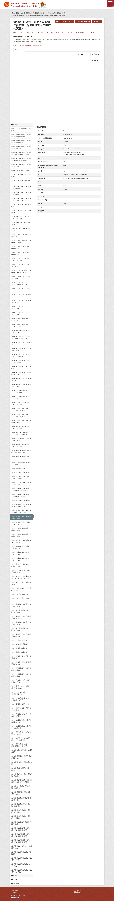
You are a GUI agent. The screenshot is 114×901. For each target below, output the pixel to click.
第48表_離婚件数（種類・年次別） (20, 457)
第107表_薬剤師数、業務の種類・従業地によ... (21, 793)
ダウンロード (68, 21)
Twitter (14, 879)
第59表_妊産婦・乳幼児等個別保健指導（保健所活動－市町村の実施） (40, 15)
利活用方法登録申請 (83, 21)
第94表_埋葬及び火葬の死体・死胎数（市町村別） (21, 715)
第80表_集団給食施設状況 (19, 640)
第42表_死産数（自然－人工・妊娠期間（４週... (21, 421)
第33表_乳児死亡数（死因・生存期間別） (21, 367)
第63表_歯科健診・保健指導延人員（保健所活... (21, 541)
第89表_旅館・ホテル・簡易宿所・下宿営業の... (20, 687)
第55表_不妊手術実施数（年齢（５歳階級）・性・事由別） (20, 495)
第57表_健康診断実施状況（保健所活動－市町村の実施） (21, 505)
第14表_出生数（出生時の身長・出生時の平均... (21, 253)
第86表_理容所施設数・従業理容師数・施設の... (21, 669)
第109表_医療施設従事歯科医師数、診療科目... (20, 805)
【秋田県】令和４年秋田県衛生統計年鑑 (49, 13)
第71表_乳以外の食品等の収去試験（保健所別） (21, 589)
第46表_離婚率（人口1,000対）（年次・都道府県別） (20, 445)
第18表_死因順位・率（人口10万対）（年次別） (21, 277)
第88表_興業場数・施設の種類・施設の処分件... (21, 681)
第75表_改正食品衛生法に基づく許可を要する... (21, 611)
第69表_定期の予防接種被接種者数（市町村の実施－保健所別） (21, 577)
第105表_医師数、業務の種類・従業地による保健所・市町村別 (21, 781)
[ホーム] (13, 13)
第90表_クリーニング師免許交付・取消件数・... (20, 693)
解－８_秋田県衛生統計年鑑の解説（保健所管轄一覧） (21, 141)
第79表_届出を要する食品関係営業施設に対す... (21, 635)
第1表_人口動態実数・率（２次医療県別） (21, 175)
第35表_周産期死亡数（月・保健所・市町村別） (21, 379)
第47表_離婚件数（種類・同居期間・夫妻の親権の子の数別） (21, 451)
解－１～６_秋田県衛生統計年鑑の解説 (21, 129)
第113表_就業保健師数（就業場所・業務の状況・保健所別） (20, 829)
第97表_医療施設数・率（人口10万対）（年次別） (21, 733)
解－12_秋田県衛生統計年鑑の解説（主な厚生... (21, 165)
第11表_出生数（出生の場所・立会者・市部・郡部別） (21, 235)
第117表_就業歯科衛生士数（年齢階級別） (21, 853)
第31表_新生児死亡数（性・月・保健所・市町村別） (21, 355)
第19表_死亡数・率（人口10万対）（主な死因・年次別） (20, 283)
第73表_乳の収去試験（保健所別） (20, 599)
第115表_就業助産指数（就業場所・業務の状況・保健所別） (20, 841)
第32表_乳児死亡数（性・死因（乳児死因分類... (20, 361)
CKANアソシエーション (18, 895)
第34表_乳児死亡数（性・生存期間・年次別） (21, 373)
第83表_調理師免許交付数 (19, 652)
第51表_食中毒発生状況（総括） (21, 472)
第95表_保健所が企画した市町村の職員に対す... (21, 721)
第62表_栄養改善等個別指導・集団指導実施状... (21, 535)
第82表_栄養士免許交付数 (19, 648)
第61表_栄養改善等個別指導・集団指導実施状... (21, 529)
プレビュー (19, 49)
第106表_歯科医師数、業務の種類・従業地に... (20, 787)
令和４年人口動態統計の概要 (20, 170)
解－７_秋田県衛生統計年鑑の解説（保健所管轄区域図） (21, 135)
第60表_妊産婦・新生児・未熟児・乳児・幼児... (20, 523)
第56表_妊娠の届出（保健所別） (21, 500)
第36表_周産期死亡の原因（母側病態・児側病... (21, 385)
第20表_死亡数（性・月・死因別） (20, 289)
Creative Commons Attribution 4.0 (73, 149)
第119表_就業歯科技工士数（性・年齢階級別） (21, 865)
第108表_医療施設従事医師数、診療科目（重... (21, 799)
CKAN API (14, 892)
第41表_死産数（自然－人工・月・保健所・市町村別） (20, 415)
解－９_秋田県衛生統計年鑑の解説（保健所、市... (21, 147)
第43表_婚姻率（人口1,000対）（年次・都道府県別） (20, 427)
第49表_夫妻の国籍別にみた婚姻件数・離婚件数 (21, 463)
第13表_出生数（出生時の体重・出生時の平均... (21, 247)
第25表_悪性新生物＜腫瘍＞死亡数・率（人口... (21, 319)
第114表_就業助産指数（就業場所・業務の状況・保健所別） (20, 835)
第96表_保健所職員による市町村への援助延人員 (21, 727)
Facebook (15, 883)
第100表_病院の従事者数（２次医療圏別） (21, 751)
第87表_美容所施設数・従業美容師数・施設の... (21, 675)
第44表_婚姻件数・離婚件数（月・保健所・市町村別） (19, 433)
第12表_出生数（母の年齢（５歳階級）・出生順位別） (21, 241)
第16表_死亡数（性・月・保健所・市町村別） (20, 265)
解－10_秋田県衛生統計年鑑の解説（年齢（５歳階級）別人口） (21, 153)
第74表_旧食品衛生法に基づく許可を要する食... (21, 605)
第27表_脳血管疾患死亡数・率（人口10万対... (20, 331)
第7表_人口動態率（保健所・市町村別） (21, 211)
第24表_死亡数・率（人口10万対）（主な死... (20, 313)
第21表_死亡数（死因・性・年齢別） (21, 295)
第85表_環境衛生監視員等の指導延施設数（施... (21, 663)
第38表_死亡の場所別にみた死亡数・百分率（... (21, 397)
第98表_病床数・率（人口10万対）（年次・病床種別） (20, 739)
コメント (97, 21)
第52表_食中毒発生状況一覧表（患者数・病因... (20, 477)
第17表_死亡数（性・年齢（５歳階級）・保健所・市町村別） (21, 271)
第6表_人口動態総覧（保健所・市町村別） (21, 205)
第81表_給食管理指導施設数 (19, 644)
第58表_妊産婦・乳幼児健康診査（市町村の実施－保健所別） (21, 511)
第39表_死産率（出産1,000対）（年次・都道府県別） (20, 403)
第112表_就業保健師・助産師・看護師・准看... (21, 823)
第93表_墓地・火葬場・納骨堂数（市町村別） (21, 709)
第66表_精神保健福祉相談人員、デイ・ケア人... (21, 559)
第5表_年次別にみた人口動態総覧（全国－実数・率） (21, 199)
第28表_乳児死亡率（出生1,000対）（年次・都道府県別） (20, 337)
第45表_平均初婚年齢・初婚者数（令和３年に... (21, 439)
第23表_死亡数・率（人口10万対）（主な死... (20, 307)
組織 (17, 13)
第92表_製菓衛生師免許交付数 (20, 704)
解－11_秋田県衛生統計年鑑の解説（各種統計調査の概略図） (21, 159)
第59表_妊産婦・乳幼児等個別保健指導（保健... (21, 517)
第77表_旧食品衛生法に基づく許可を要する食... (21, 623)
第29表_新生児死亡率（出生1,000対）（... (21, 343)
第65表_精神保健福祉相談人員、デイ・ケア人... (21, 553)
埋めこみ (95, 54)
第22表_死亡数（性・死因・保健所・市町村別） (21, 301)
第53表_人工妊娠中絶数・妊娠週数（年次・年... (21, 483)
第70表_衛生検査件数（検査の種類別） (21, 583)
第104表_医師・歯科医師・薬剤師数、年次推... (21, 775)
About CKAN (15, 890)
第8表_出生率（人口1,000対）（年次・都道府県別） (20, 217)
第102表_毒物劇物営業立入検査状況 (21, 763)
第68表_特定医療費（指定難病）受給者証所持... (21, 571)
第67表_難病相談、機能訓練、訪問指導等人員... (21, 565)
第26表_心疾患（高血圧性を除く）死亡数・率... (20, 325)
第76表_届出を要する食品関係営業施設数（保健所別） (21, 617)
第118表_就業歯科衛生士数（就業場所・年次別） (21, 859)
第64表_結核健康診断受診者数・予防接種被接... (21, 547)
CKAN (77, 892)
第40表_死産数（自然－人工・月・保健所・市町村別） (20, 409)
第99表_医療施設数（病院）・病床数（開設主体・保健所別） (21, 745)
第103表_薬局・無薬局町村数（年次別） (21, 769)
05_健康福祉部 (26, 13)
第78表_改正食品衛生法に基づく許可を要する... (21, 629)
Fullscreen (95, 60)
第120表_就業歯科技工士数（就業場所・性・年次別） (21, 871)
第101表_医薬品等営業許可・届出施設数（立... (21, 757)
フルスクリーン (83, 54)
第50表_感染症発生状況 (18, 468)
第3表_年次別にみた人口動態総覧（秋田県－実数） (21, 187)
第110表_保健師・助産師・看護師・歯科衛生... (20, 811)
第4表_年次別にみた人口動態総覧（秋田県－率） (21, 193)
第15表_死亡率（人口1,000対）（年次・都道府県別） (20, 259)
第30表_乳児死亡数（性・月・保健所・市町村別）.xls (21, 349)
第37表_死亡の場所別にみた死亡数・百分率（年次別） (21, 391)
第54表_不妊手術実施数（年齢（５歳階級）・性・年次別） (20, 489)
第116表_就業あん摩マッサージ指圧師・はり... (21, 847)
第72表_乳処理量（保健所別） (20, 594)
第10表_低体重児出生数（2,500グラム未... (21, 229)
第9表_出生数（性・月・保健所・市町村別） (21, 223)
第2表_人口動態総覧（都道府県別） (20, 181)
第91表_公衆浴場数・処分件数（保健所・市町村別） (20, 699)
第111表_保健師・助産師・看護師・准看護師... (20, 817)
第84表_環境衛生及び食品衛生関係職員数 (21, 657)
